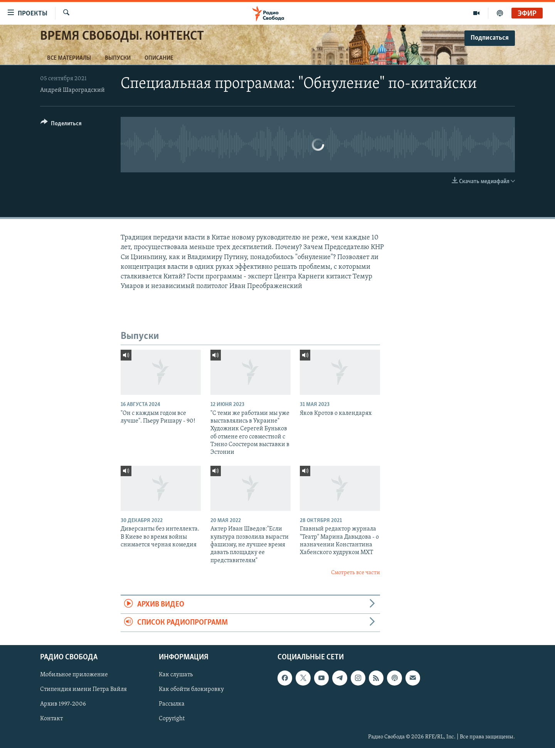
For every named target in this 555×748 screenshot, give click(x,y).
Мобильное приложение (74, 675)
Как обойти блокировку (191, 690)
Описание (159, 58)
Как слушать (176, 675)
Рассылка (172, 704)
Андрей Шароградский (72, 90)
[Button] (61, 125)
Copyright (172, 719)
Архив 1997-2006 (63, 704)
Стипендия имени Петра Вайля (83, 690)
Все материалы (69, 58)
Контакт (51, 719)
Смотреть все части (355, 573)
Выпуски (118, 58)
